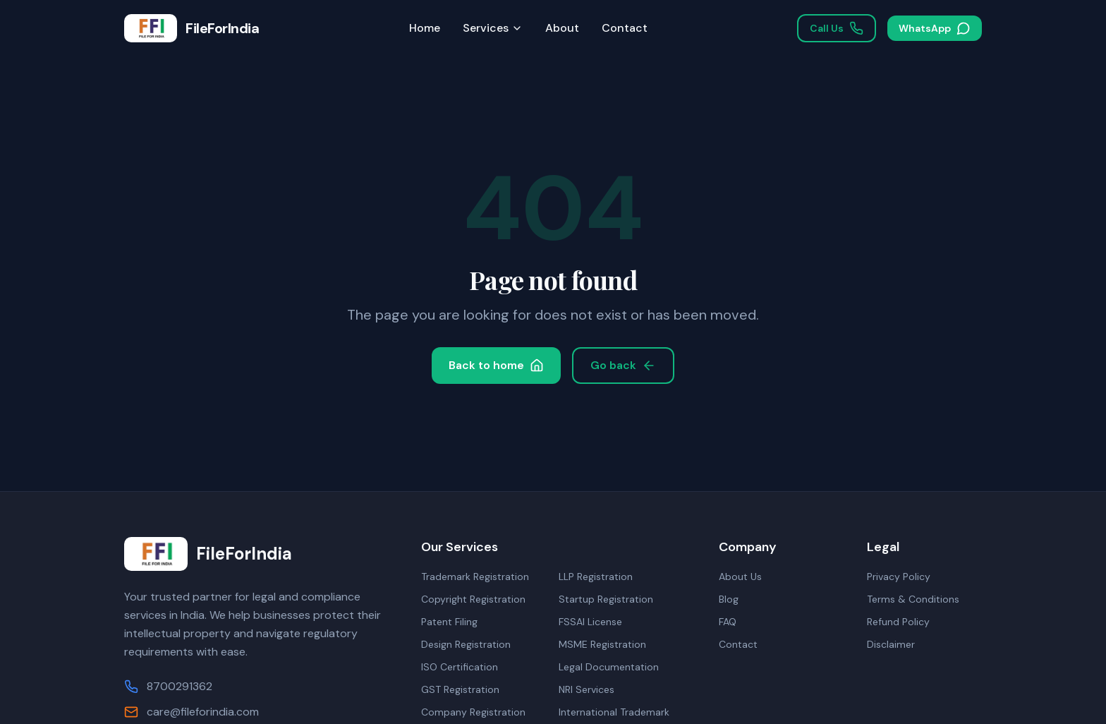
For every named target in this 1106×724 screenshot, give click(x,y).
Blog (729, 599)
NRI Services (586, 689)
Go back (623, 365)
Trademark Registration (475, 576)
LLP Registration (596, 576)
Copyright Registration (473, 599)
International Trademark (614, 712)
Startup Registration (606, 599)
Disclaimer (891, 644)
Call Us (836, 28)
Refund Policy (898, 621)
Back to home (496, 365)
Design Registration (466, 644)
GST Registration (460, 689)
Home (424, 27)
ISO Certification (459, 666)
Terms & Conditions (913, 599)
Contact (625, 27)
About (562, 27)
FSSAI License (590, 621)
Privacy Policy (898, 576)
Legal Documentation (609, 666)
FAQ (727, 621)
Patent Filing (449, 621)
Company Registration (473, 712)
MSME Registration (602, 644)
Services (493, 27)
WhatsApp (935, 28)
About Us (740, 576)
